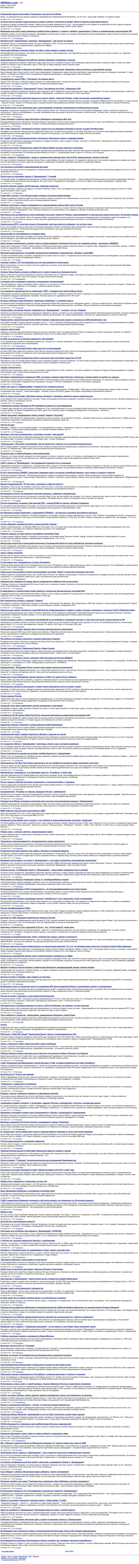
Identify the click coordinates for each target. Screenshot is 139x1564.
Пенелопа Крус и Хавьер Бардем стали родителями (25, 453)
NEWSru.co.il (5, 1558)
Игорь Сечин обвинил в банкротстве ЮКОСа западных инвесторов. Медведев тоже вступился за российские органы (56, 69)
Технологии (19, 308)
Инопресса (19, 336)
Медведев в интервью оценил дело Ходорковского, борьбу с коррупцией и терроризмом (43, 1113)
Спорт (18, 241)
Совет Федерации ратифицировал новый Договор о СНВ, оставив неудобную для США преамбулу (48, 1063)
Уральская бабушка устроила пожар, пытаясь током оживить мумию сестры (37, 50)
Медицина (19, 174)
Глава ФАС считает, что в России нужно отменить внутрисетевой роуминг (36, 196)
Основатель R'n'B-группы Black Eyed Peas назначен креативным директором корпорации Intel (45, 715)
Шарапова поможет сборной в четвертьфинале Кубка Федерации (32, 725)
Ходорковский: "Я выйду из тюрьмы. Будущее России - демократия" (33, 792)
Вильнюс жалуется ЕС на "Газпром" (18, 1346)
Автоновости (20, 105)
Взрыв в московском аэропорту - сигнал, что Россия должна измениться (35, 1405)
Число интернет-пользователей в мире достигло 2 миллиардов (31, 348)
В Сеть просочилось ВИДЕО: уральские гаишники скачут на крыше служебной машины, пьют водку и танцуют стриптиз (58, 473)
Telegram (36, 1556)
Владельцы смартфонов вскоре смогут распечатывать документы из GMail (37, 956)
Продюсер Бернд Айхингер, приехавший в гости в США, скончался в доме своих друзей (43, 1414)
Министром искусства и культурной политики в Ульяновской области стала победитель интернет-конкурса (52, 543)
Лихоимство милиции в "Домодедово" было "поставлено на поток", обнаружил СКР (41, 89)
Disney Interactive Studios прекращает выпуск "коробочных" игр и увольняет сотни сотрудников (46, 899)
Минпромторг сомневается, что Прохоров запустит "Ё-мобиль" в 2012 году (36, 772)
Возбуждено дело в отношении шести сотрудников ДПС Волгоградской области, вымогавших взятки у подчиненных (56, 986)
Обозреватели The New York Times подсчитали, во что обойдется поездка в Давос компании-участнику (49, 763)
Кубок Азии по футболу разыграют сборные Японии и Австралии (32, 1269)
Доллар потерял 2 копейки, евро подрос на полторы (25, 977)
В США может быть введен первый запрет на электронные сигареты (33, 1298)
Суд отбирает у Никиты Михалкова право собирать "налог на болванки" (35, 1472)
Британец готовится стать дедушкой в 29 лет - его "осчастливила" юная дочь (37, 927)
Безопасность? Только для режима (17, 1074)
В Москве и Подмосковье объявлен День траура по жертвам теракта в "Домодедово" (41, 1519)
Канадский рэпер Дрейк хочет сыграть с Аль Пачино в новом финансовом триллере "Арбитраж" (47, 820)
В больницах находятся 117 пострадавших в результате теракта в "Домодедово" (39, 1491)
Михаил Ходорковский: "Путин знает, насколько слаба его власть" (32, 484)
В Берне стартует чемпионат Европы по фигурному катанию (29, 1093)
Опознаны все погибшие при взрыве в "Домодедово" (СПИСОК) (31, 1231)
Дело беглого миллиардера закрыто (18, 1221)
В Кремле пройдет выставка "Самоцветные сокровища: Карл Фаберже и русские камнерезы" (45, 1481)
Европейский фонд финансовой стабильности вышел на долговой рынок (36, 1365)
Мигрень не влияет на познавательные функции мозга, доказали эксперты (36, 1355)
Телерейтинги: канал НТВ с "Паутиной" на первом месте (27, 79)
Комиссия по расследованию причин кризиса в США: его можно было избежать (39, 677)
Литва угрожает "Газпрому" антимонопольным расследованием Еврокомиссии (38, 1160)
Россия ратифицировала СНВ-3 (16, 908)
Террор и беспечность (11, 367)
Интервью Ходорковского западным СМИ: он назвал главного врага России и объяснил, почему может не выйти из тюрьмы (60, 377)
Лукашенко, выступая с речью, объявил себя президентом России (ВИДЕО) (37, 658)
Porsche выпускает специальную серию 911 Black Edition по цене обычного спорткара (42, 148)
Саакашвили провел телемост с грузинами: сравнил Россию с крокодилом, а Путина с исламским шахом (51, 1103)
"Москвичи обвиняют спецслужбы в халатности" (24, 1260)
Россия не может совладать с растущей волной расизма (27, 996)
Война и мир (6, 1212)
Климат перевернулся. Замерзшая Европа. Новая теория (28, 648)
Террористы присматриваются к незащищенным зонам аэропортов (33, 841)
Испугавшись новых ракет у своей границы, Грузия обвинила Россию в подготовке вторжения (46, 1384)
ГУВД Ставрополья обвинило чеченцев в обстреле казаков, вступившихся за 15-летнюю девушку (47, 1200)
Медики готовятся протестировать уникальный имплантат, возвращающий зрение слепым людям (47, 967)
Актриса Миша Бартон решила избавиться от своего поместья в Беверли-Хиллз (39, 272)
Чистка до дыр (8, 425)
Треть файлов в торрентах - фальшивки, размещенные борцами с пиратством (38, 1015)
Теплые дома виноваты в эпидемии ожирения (23, 1141)
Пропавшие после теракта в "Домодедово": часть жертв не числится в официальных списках (45, 1453)
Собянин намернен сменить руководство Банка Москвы (27, 1336)
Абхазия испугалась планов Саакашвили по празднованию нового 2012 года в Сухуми (42, 205)
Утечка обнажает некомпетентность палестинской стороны (29, 524)
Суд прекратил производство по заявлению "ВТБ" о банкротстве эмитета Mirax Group (41, 291)
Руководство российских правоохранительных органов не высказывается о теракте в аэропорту (47, 1317)
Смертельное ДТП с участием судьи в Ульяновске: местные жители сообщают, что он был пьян (46, 224)
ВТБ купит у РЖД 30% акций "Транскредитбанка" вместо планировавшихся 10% (38, 1034)
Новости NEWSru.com (10, 1560)
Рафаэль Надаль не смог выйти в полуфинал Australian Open (30, 534)
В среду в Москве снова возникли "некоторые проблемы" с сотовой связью (37, 301)
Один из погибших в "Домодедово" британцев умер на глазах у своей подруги (38, 1510)
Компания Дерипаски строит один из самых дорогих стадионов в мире (34, 1433)
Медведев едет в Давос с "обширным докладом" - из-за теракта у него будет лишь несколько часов (48, 1327)
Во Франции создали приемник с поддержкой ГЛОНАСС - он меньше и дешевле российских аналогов (49, 513)
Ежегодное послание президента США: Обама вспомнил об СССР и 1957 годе (37, 1170)
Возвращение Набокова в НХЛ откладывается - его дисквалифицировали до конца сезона (44, 889)
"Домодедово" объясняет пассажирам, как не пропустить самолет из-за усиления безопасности (46, 444)
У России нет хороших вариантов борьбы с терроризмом (28, 1241)
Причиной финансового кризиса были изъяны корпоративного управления (37, 629)
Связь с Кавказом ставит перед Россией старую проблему (28, 1044)
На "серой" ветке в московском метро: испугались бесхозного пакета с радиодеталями (42, 138)
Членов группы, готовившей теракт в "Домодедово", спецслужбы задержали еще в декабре (44, 870)
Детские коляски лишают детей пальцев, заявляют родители (30, 186)
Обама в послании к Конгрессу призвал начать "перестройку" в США (33, 1500)
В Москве (14, 1558)
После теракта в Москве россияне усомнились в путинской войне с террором (37, 782)
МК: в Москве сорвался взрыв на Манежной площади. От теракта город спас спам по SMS (43, 1443)
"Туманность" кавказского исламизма (18, 1084)
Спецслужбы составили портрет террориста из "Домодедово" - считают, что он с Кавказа (43, 310)
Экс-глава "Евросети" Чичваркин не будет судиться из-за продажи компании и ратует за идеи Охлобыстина (52, 129)
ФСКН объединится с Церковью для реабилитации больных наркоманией (36, 1424)
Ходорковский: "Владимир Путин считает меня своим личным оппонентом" (37, 667)
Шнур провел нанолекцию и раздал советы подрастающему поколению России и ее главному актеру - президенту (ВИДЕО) (59, 243)
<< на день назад (7, 1551)
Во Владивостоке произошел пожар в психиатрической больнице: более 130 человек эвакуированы (48, 1531)
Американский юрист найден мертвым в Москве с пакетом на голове (33, 734)
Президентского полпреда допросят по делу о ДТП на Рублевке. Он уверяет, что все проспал (45, 1006)
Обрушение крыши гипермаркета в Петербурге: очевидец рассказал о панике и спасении (43, 1374)
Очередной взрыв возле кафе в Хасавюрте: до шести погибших (31, 14)
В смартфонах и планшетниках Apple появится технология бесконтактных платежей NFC (43, 591)
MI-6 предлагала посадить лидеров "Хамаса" (22, 601)
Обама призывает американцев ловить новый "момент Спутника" (32, 415)
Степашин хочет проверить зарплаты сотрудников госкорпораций (32, 282)
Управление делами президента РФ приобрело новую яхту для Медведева (36, 406)
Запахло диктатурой (10, 329)
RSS (29, 1556)
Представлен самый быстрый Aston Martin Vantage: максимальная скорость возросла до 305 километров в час (54, 320)
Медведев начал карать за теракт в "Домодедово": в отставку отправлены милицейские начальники (48, 860)
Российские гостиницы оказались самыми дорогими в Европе (30, 639)
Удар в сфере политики (12, 553)
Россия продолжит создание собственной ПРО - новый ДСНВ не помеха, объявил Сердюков (45, 503)
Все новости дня (7, 7)
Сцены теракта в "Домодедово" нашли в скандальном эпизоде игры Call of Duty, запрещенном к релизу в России (54, 157)
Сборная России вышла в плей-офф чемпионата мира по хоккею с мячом (36, 1151)
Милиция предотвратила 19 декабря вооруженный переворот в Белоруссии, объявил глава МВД (47, 253)
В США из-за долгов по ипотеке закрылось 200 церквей (27, 339)
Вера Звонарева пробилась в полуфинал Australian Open (28, 1191)
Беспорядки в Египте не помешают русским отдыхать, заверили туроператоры (38, 494)
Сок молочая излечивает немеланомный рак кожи (24, 167)
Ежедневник (23, 1556)
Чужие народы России (11, 696)
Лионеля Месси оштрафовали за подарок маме (23, 234)
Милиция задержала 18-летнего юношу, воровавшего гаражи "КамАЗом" (35, 1122)
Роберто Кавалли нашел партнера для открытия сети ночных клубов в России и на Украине (44, 1053)
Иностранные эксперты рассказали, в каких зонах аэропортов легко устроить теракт (41, 687)
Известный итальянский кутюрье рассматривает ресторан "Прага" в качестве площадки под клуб (47, 572)
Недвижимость (21, 279)
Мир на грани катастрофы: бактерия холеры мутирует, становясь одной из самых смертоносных (47, 396)
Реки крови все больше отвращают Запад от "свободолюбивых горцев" (35, 879)
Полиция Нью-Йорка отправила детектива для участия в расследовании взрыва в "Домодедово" (47, 801)
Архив (15, 1556)
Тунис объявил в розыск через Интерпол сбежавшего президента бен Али (36, 119)
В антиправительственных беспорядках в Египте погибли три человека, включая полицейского (46, 1540)
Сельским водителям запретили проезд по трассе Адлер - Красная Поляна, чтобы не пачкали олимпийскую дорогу (56, 98)
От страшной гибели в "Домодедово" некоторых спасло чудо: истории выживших (40, 744)
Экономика (19, 38)
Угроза (4, 1025)
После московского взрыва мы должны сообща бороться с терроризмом (35, 753)
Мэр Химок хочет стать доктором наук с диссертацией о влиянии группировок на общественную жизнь (50, 108)
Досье (10, 1556)
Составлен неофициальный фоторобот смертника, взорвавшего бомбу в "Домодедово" (43, 1462)
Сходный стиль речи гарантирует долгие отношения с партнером (32, 706)
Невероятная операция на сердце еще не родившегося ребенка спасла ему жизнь (39, 581)
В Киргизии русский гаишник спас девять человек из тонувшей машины (35, 851)
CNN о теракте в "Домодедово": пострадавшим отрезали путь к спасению (36, 463)
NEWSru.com (9, 2)
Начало (3, 1556)
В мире (18, 29)
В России (19, 19)
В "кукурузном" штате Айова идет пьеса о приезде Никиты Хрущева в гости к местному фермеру (47, 1132)
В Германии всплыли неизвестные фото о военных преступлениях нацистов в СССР (41, 358)
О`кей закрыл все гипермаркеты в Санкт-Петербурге (25, 562)
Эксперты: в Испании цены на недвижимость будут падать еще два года (35, 1250)
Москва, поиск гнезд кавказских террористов (22, 1288)
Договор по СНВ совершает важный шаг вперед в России (28, 918)
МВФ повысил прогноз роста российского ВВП (23, 811)
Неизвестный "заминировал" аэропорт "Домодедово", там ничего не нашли (37, 41)
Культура (19, 86)
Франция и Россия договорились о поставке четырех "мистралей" (32, 434)
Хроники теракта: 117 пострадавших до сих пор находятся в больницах (35, 262)
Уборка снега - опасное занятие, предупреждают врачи (27, 832)
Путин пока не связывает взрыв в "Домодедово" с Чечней (28, 176)
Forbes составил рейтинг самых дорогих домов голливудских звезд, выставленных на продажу (46, 1395)
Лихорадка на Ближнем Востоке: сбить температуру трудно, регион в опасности (39, 937)
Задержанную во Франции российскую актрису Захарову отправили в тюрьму (38, 60)
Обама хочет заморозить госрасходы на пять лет (24, 1181)
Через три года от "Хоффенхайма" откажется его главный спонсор (32, 387)
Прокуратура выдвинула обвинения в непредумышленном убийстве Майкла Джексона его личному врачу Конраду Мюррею (60, 1307)
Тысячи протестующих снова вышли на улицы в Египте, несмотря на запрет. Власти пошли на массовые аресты (54, 22)
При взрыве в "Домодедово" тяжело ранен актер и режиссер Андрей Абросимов (39, 1279)
